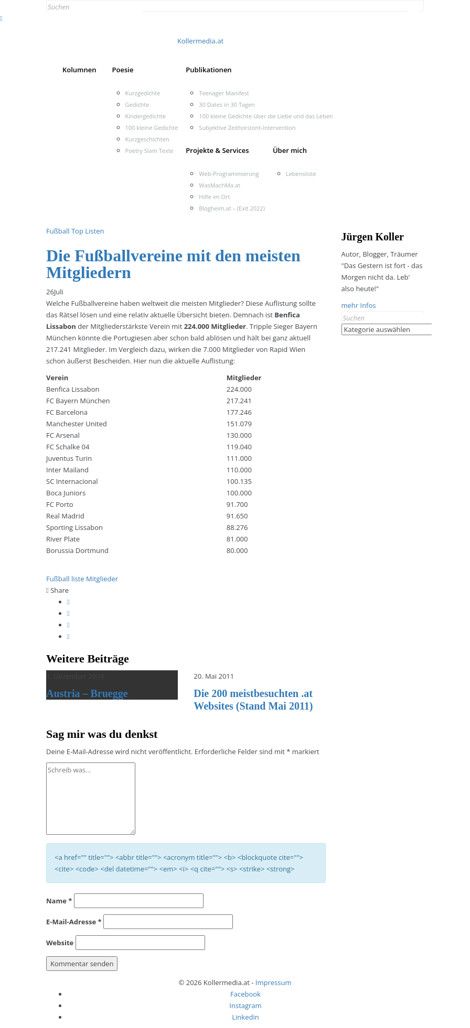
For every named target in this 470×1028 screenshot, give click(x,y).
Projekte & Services (217, 150)
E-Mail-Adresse (74, 921)
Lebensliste (301, 174)
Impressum (273, 982)
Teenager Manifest (224, 93)
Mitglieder (102, 578)
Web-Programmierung (229, 174)
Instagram (245, 1005)
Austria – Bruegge (87, 693)
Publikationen (208, 69)
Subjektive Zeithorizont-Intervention (247, 127)
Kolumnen (79, 69)
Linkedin (245, 1017)
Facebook (245, 994)
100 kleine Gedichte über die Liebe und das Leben (266, 116)
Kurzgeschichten (147, 139)
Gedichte (137, 104)
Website (59, 942)
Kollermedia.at (200, 41)
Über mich (290, 150)
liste (77, 578)
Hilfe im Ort (214, 197)
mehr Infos (358, 305)
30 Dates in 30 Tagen (227, 104)
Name (59, 900)
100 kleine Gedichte (151, 127)
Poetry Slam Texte (149, 150)
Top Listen (87, 231)
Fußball (58, 231)
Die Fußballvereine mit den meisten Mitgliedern (173, 264)
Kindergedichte (145, 116)
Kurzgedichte (143, 93)
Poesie (123, 69)
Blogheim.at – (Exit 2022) (232, 208)
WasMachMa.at (219, 185)
